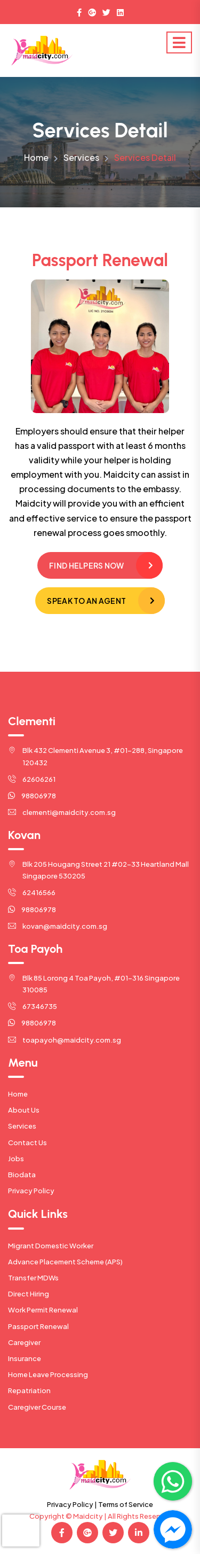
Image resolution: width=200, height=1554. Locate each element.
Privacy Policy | (72, 1504)
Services (81, 157)
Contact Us (27, 1142)
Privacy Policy (31, 1190)
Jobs (16, 1158)
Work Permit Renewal (43, 1310)
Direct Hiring (28, 1293)
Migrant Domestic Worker (50, 1245)
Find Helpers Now (86, 565)
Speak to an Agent (86, 600)
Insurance (24, 1358)
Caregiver (24, 1342)
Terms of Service (125, 1504)
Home (36, 157)
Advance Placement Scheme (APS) (65, 1261)
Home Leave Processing (48, 1374)
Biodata (22, 1174)
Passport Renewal (38, 1326)
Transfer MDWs (33, 1277)
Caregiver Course (37, 1407)
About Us (23, 1110)
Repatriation (29, 1390)
